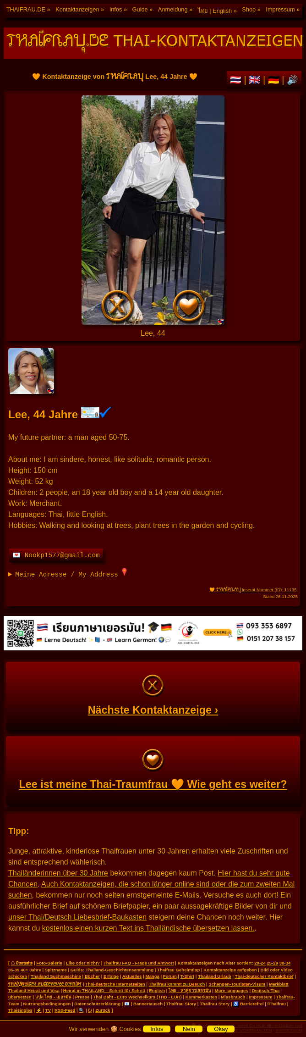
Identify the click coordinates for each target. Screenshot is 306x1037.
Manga (152, 976)
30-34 (285, 962)
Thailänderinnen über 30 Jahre (58, 873)
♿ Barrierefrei (248, 1003)
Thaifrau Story (181, 1003)
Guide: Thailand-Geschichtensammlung (112, 969)
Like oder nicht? (83, 962)
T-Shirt (187, 976)
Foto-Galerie (49, 962)
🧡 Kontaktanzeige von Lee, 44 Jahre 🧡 (153, 210)
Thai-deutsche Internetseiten (115, 984)
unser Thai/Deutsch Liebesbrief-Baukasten (77, 917)
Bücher (92, 976)
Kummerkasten (201, 996)
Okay (221, 1029)
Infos (115, 9)
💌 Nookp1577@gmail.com (56, 555)
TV (48, 1010)
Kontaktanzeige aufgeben (230, 969)
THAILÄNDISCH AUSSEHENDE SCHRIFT (45, 983)
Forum (170, 976)
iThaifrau (277, 1003)
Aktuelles (132, 976)
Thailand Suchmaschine (56, 976)
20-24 (260, 962)
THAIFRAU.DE (25, 9)
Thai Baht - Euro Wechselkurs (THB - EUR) (137, 996)
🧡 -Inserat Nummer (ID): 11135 (252, 589)
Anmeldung (173, 9)
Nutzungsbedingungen (47, 1003)
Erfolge (111, 976)
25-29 (272, 962)
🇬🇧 (256, 80)
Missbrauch (233, 996)
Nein (189, 1029)
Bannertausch (148, 1003)
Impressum (280, 9)
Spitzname (56, 969)
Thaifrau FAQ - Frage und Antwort (139, 962)
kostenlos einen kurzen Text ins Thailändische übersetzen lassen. (148, 928)
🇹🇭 (237, 80)
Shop (249, 9)
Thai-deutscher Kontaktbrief (264, 976)
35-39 (14, 969)
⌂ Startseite (22, 962)
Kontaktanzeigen (77, 9)
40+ (24, 969)
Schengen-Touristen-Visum (236, 984)
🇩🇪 (275, 80)
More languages (231, 990)
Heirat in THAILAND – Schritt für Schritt (104, 990)
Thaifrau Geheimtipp (178, 969)
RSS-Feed (65, 1010)
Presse (82, 996)
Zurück (102, 1010)
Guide (140, 9)
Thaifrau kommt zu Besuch (177, 984)
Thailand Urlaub (214, 976)
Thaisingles (20, 1010)
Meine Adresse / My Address (71, 573)
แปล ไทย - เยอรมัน (53, 996)
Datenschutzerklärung (97, 1003)
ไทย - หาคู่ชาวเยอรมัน (190, 990)
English (157, 990)
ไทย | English (215, 10)
